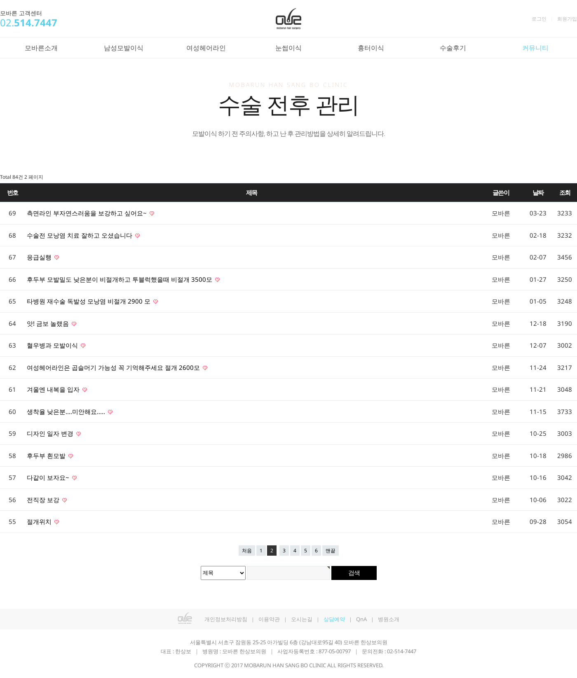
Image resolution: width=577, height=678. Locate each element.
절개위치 (40, 521)
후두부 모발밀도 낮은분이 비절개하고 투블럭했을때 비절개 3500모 (120, 279)
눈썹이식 (288, 47)
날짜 (538, 192)
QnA (361, 619)
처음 (247, 550)
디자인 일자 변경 (51, 433)
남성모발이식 (123, 47)
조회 (564, 192)
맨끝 (330, 550)
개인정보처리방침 (225, 619)
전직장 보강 (44, 500)
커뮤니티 (535, 47)
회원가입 (567, 18)
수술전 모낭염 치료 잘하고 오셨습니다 (80, 235)
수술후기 (453, 47)
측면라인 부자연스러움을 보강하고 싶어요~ (87, 213)
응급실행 (40, 257)
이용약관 (269, 619)
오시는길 (301, 619)
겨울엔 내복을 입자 (54, 389)
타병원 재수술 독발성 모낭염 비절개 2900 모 (89, 301)
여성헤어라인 (206, 47)
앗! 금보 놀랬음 (48, 323)
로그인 (539, 18)
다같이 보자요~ (49, 477)
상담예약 (334, 619)
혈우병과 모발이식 (53, 345)
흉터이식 (371, 47)
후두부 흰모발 (47, 455)
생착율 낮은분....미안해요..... (67, 411)
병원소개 (388, 619)
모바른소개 (41, 47)
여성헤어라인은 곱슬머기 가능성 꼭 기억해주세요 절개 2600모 (114, 367)
